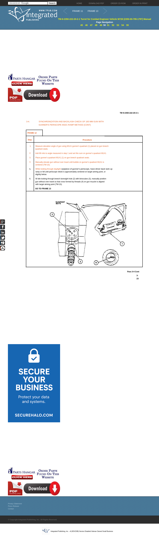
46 (86, 25)
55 (127, 25)
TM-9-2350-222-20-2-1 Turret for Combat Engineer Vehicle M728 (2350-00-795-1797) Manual (104, 19)
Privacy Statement (15, 504)
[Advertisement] (74, 51)
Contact (11, 509)
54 (122, 25)
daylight (57, 169)
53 (118, 25)
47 (91, 25)
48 (96, 25)
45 (81, 25)
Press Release (13, 506)
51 (108, 25)
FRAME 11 (77, 11)
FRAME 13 (93, 11)
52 (113, 25)
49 (101, 25)
